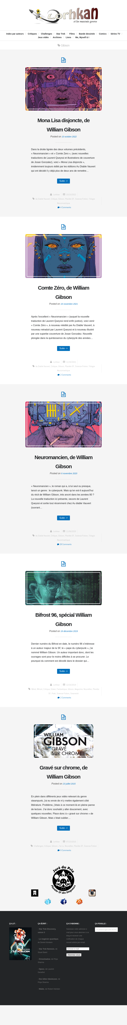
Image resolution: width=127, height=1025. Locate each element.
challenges (37, 865)
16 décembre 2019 (69, 648)
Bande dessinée (87, 34)
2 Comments (64, 388)
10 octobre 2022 (69, 147)
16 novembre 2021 (69, 317)
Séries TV (115, 34)
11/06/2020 (71, 546)
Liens (68, 37)
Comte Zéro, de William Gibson (63, 304)
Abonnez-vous (74, 975)
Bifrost (42, 706)
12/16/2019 (71, 702)
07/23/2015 (71, 861)
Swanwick (78, 711)
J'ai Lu (61, 865)
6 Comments (64, 870)
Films (72, 34)
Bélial (35, 706)
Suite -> (63, 192)
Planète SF (70, 210)
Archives (57, 37)
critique (53, 210)
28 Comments (64, 559)
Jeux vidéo (43, 37)
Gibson (61, 210)
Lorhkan (55, 205)
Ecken (56, 706)
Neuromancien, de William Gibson (63, 476)
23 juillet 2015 (69, 803)
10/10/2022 (71, 205)
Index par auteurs (15, 34)
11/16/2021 (71, 375)
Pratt (56, 711)
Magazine (83, 706)
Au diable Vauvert (41, 210)
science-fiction (82, 210)
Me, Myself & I (82, 37)
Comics (103, 34)
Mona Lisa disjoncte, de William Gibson (63, 130)
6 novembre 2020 (69, 488)
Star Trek (60, 34)
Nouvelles (93, 706)
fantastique (65, 706)
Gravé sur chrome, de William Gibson (63, 790)
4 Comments (64, 218)
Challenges (46, 34)
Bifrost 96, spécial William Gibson (63, 636)
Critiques (32, 34)
